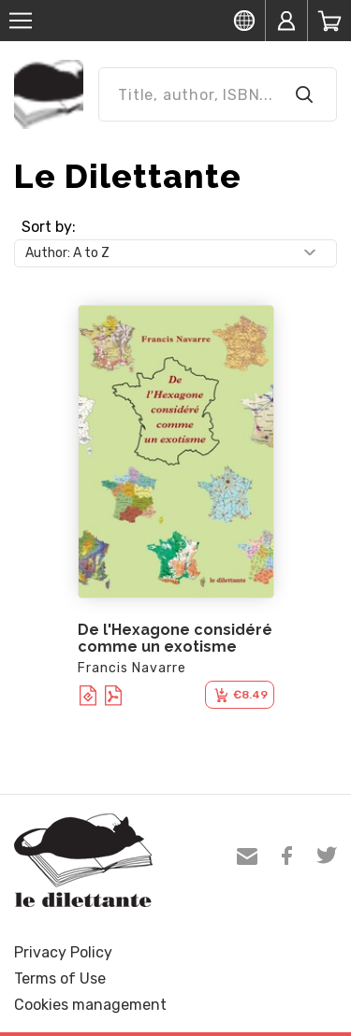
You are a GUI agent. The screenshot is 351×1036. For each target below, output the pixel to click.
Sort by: (49, 227)
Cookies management (90, 1005)
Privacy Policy (63, 952)
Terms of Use (60, 978)
